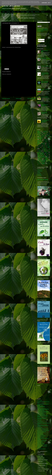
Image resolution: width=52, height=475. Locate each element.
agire (38, 131)
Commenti (40, 41)
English (27, 11)
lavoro (38, 147)
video (43, 163)
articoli (38, 133)
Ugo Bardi (39, 447)
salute (38, 157)
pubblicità (38, 155)
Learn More (44, 2)
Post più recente (6, 98)
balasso (40, 134)
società (38, 158)
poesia (46, 152)
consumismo (42, 136)
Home (3, 11)
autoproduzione (47, 133)
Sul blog (13, 11)
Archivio (42, 11)
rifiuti (47, 155)
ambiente (39, 132)
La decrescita (39, 427)
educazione (46, 140)
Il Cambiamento (40, 421)
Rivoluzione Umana (40, 437)
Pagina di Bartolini (40, 434)
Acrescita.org (39, 400)
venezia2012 (48, 162)
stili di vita (46, 159)
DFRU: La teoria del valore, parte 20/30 (44, 82)
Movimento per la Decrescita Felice (43, 430)
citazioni (48, 135)
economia (39, 140)
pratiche (43, 153)
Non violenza (39, 175)
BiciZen (38, 407)
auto (42, 133)
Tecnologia (39, 173)
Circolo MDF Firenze (40, 410)
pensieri (40, 152)
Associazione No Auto (41, 406)
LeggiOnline (44, 147)
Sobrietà (38, 172)
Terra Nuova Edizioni (40, 443)
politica (38, 153)
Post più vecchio (31, 98)
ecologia (46, 139)
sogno (46, 158)
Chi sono (8, 11)
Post (39, 39)
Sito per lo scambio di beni (41, 440)
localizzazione (44, 148)
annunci (44, 132)
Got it (49, 2)
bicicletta (44, 134)
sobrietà (46, 157)
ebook (41, 139)
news (39, 151)
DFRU (48, 138)
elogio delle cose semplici (42, 141)
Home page (18, 98)
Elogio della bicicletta (40, 414)
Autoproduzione (40, 169)
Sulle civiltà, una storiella (45, 58)
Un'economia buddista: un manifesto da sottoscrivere (45, 121)
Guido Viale (39, 420)
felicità (38, 143)
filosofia (42, 143)
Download (37, 11)
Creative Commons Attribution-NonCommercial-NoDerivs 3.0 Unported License (42, 30)
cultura (47, 136)
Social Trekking (40, 442)
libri (49, 147)
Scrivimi (22, 11)
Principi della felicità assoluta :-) (44, 105)
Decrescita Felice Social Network (43, 411)
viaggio (39, 163)
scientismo (42, 157)
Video (32, 11)
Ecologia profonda (40, 413)
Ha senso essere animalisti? (44, 113)
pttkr (47, 154)
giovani (48, 143)
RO (48, 156)
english (44, 142)
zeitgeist (49, 163)
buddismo (43, 135)
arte (48, 132)
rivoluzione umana (41, 156)
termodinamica (43, 162)
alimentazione (45, 131)
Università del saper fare (41, 448)
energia (38, 142)
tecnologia (43, 160)
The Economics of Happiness (42, 444)
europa (48, 142)
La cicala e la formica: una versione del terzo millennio (45, 73)
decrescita (40, 138)
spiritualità (39, 159)
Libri (18, 11)
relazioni (43, 155)
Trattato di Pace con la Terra (42, 446)
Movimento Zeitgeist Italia (41, 431)
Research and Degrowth (41, 435)
